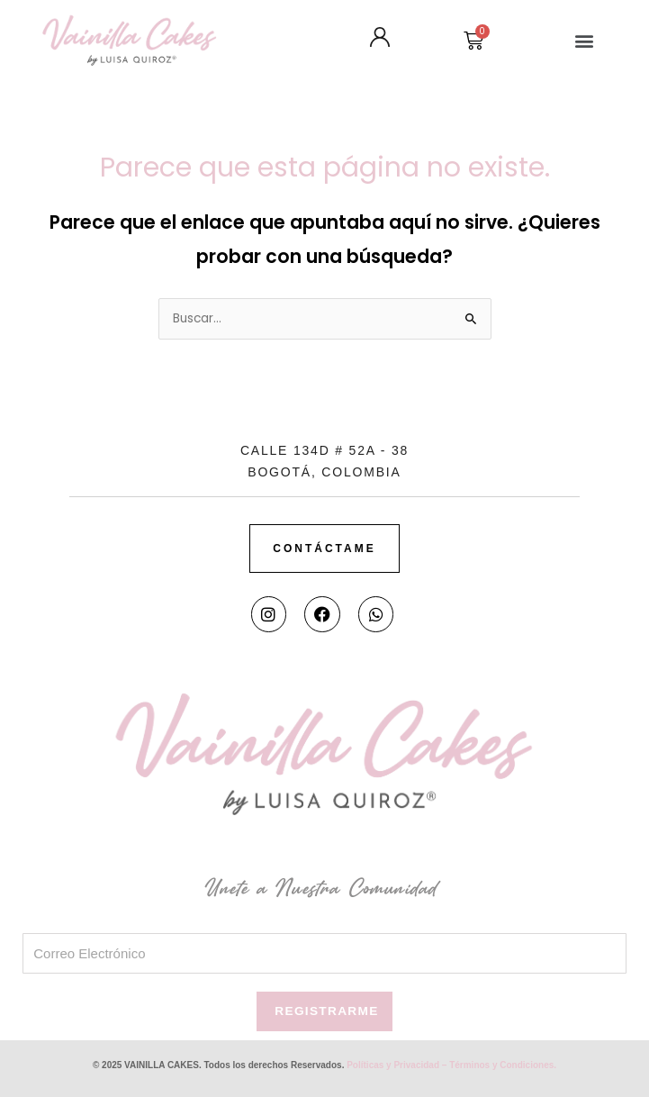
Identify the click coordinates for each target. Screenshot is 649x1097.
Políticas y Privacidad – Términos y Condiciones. (451, 1065)
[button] (584, 40)
